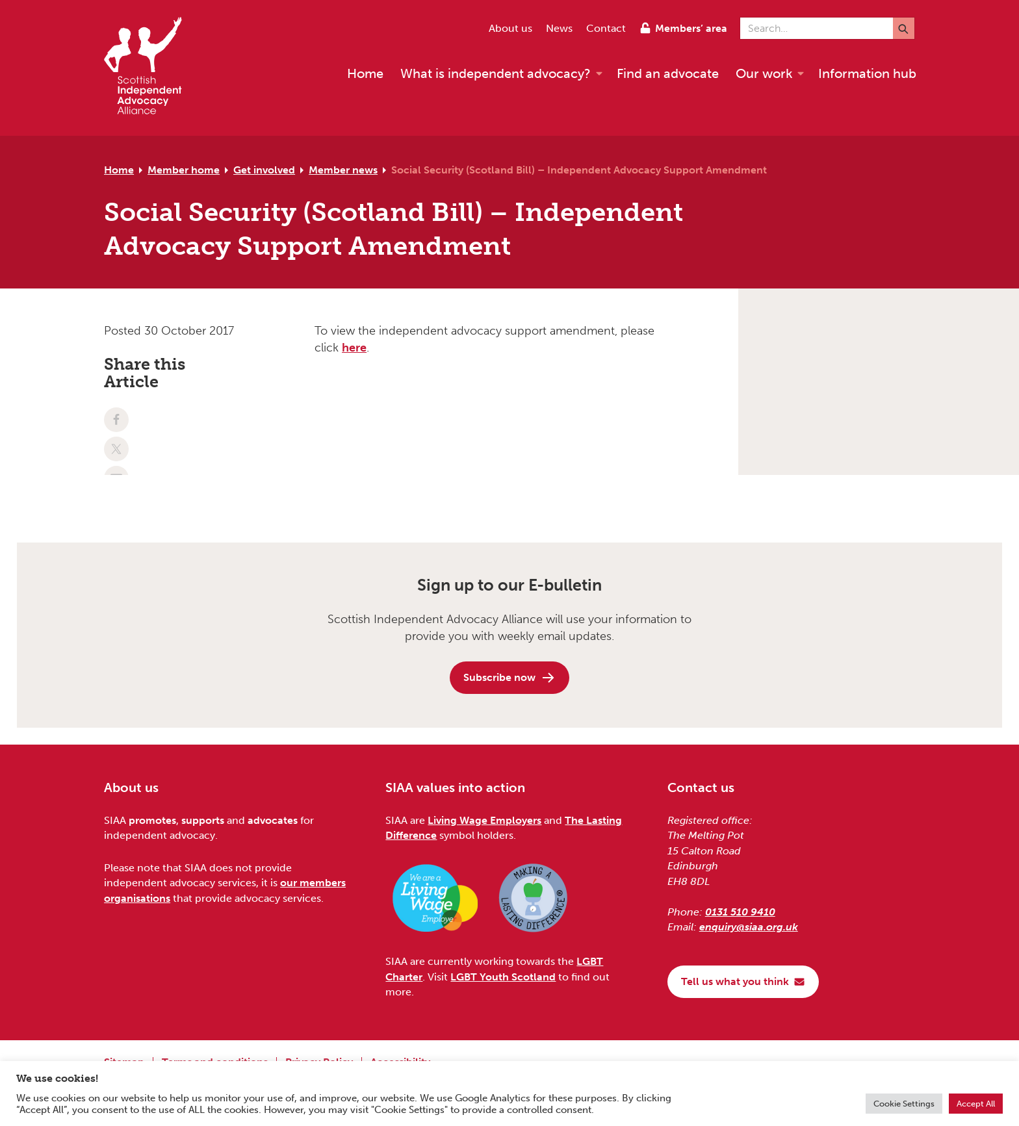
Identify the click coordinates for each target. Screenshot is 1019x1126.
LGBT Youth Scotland (503, 977)
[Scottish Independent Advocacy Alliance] (149, 68)
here (354, 347)
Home (119, 170)
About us (510, 28)
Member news (343, 170)
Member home (184, 170)
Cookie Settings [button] (904, 1103)
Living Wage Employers (484, 820)
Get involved (264, 170)
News (559, 28)
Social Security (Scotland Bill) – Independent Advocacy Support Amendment (579, 170)
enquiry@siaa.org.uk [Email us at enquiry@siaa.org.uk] (748, 927)
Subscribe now (509, 677)
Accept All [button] (976, 1103)
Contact (606, 28)
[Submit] (903, 28)
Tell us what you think (743, 981)
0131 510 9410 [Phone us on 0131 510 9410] (740, 912)
